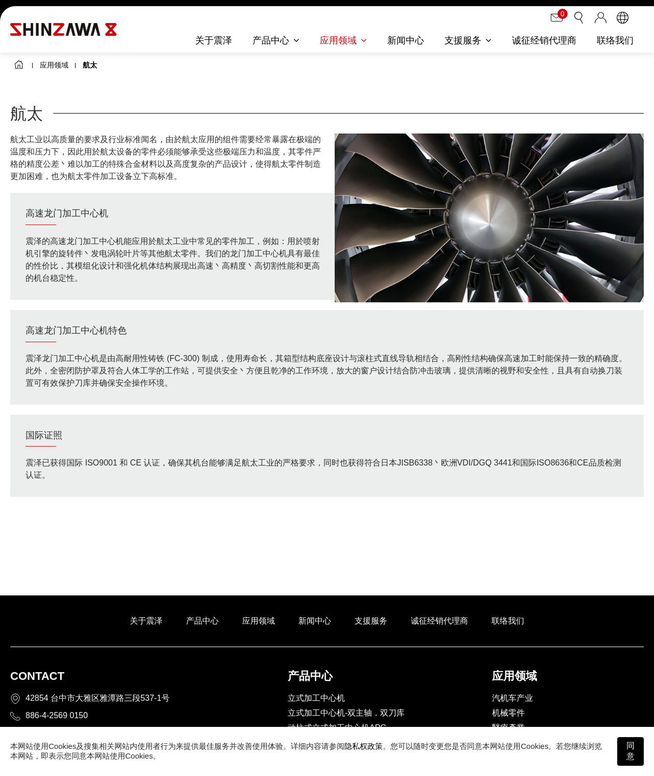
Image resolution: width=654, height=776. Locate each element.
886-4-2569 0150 (57, 715)
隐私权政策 (363, 746)
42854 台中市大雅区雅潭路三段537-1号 (98, 698)
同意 (630, 751)
